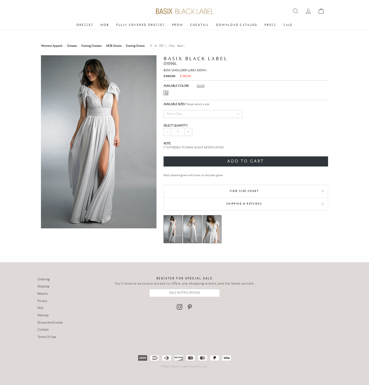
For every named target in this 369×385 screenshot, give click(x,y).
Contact (42, 329)
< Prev (172, 46)
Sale (288, 25)
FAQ (40, 308)
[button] (203, 114)
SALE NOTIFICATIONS (184, 292)
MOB (104, 25)
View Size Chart (244, 191)
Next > (180, 46)
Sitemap (43, 315)
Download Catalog (236, 25)
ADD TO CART (245, 161)
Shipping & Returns (244, 203)
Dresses (84, 25)
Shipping (43, 286)
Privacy (42, 301)
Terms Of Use (46, 337)
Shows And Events (50, 322)
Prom (177, 25)
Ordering (43, 279)
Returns (42, 293)
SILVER (201, 86)
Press (270, 25)
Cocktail (199, 25)
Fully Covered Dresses (140, 25)
